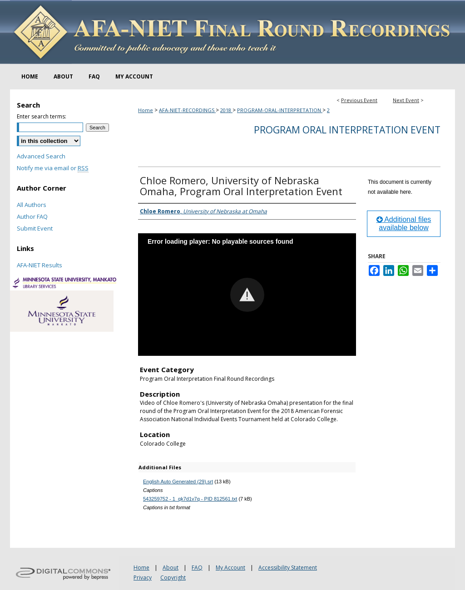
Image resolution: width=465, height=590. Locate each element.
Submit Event (35, 228)
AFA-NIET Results (39, 265)
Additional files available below (403, 223)
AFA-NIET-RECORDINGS (187, 110)
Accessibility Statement (287, 567)
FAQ (197, 567)
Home (145, 110)
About (170, 567)
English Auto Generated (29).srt (178, 481)
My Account (230, 567)
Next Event (406, 100)
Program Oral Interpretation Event (347, 129)
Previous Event (359, 100)
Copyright (173, 577)
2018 (226, 110)
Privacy (143, 577)
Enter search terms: (41, 116)
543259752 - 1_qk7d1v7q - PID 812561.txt (190, 499)
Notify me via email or (53, 168)
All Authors (31, 205)
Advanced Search (41, 156)
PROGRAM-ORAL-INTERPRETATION (279, 110)
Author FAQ (32, 216)
